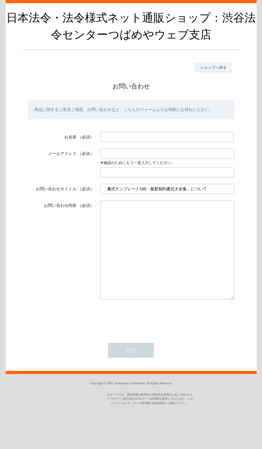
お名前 (70, 137)
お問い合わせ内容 (60, 205)
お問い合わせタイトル (56, 189)
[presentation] (147, 337)
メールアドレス (62, 153)
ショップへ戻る (213, 67)
